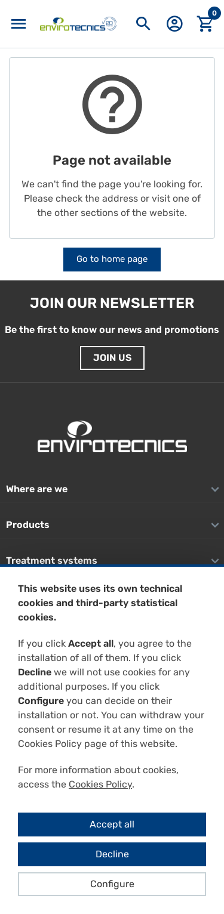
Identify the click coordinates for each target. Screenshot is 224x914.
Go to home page (112, 259)
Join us (112, 357)
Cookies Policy (100, 784)
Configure (112, 884)
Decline (112, 854)
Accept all (112, 824)
